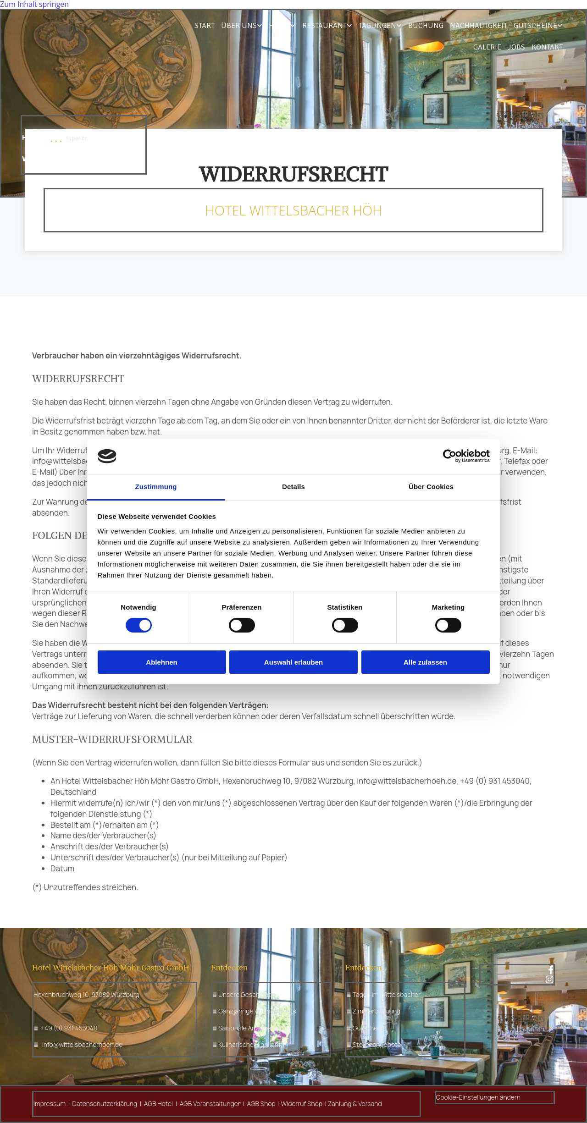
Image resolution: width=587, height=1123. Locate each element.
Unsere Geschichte (246, 994)
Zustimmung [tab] (156, 486)
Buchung (393, 26)
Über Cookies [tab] (431, 486)
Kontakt (548, 48)
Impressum (49, 1103)
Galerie (549, 26)
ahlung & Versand (357, 1103)
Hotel (250, 26)
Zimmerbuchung (376, 1011)
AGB (150, 1103)
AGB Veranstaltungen (211, 1103)
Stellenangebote (377, 1044)
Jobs (517, 48)
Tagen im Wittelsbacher (387, 994)
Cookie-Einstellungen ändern (478, 1097)
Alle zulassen (425, 662)
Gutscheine (501, 26)
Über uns (210, 26)
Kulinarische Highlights (251, 1044)
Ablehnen (161, 662)
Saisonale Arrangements (253, 1028)
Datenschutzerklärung (105, 1103)
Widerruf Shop (302, 1103)
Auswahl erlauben (293, 662)
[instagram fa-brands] (550, 979)
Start (176, 26)
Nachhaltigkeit (445, 26)
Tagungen (345, 26)
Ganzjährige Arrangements (257, 1011)
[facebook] (551, 970)
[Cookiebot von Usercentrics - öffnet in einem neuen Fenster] (450, 456)
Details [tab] (293, 486)
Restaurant (293, 26)
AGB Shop (262, 1103)
